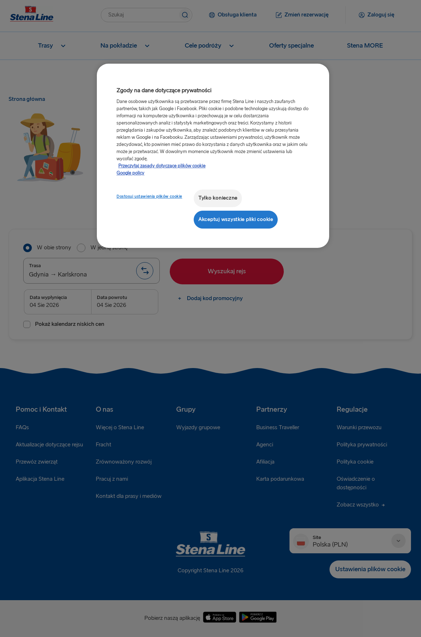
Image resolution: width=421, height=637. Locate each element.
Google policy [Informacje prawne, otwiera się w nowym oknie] (130, 173)
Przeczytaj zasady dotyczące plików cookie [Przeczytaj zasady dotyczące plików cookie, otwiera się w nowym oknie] (161, 166)
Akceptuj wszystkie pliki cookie (235, 219)
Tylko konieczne (217, 198)
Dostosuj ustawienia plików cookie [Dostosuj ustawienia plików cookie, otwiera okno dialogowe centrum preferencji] (149, 196)
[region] (213, 156)
